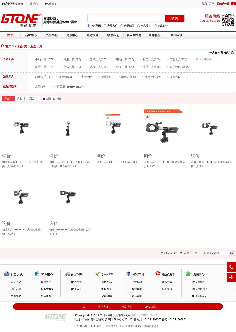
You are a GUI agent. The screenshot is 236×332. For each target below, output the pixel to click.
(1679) (43, 59)
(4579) (43, 66)
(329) (97, 66)
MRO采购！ (152, 326)
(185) (71, 66)
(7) (68, 86)
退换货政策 (47, 289)
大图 (47, 98)
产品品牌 (146, 25)
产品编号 (129, 25)
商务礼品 (154, 35)
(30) (151, 76)
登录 (204, 3)
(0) (85, 76)
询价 (6, 155)
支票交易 (16, 296)
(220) (177, 59)
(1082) (178, 66)
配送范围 (76, 289)
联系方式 (167, 281)
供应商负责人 (200, 289)
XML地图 (96, 326)
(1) (174, 76)
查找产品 (106, 281)
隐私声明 (137, 296)
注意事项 (137, 281)
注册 (211, 3)
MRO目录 (150, 306)
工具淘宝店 (175, 35)
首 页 (10, 35)
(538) (150, 66)
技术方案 (103, 306)
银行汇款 (16, 289)
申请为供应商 (200, 296)
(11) (64, 76)
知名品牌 (82, 326)
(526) (123, 59)
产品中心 (51, 35)
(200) (150, 59)
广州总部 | (33, 3)
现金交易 (16, 281)
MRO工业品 (118, 326)
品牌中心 (31, 35)
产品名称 (112, 25)
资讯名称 (162, 25)
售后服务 (46, 296)
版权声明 (137, 289)
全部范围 (96, 25)
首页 (8, 46)
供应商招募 (133, 35)
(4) (41, 76)
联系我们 (113, 35)
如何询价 (106, 289)
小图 (57, 98)
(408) (123, 66)
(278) (71, 59)
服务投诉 (167, 289)
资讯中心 (72, 35)
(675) (97, 59)
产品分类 (21, 46)
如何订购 (106, 296)
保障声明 (46, 281)
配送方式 (76, 281)
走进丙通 (93, 35)
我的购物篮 (226, 3)
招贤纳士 (126, 306)
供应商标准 (198, 281)
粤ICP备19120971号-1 (144, 315)
